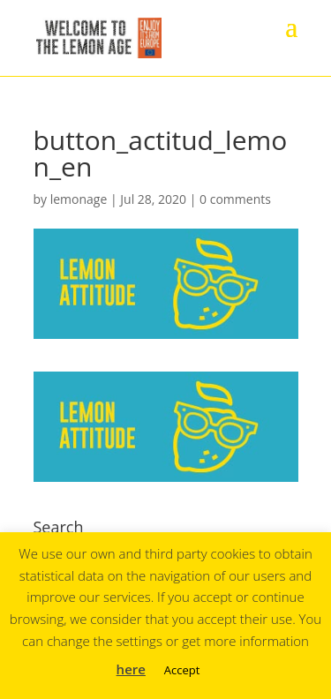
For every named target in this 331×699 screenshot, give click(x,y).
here (131, 669)
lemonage (79, 199)
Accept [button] (182, 670)
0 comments (235, 199)
